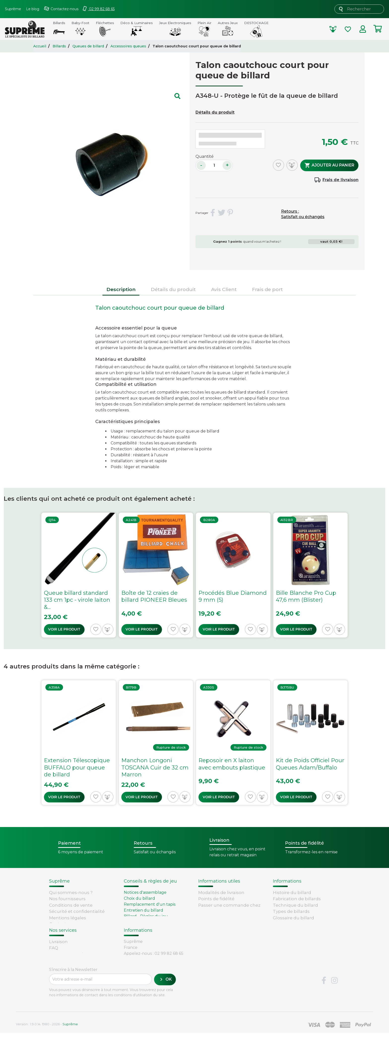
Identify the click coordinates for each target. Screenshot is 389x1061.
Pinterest (230, 213)
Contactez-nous (66, 924)
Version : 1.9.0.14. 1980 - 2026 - (47, 1052)
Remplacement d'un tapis (149, 904)
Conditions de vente (71, 905)
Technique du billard (295, 905)
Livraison (58, 952)
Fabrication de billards (297, 898)
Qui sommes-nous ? (71, 892)
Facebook (324, 1009)
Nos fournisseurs (67, 898)
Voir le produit (64, 629)
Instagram (334, 1009)
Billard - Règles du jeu (146, 916)
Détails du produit (214, 112)
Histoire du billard (292, 892)
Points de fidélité (216, 898)
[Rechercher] (359, 9)
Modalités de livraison (221, 892)
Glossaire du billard (293, 917)
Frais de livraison (340, 179)
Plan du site (61, 930)
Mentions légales (67, 917)
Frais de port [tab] (267, 289)
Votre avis (282, 924)
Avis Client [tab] (224, 289)
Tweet (222, 213)
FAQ (53, 958)
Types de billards (291, 911)
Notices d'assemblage (145, 892)
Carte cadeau (63, 971)
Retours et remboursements (80, 964)
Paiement (59, 977)
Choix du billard (139, 898)
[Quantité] (214, 165)
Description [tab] (120, 289)
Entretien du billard (143, 910)
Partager (213, 213)
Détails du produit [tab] (173, 289)
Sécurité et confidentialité (77, 911)
